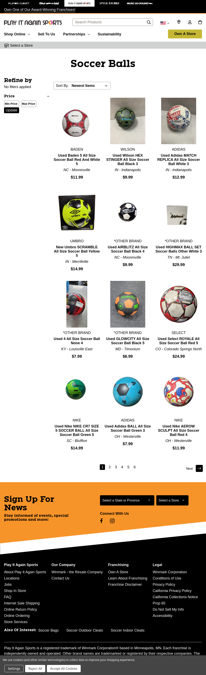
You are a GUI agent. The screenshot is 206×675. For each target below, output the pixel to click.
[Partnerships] (76, 34)
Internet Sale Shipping (22, 603)
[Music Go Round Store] (140, 3)
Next (194, 468)
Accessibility (162, 616)
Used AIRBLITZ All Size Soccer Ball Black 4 (128, 249)
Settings (14, 668)
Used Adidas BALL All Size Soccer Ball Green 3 (128, 428)
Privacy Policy (164, 585)
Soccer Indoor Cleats (127, 630)
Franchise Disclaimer (125, 585)
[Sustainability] (109, 34)
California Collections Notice (175, 597)
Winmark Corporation (170, 572)
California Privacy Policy (172, 591)
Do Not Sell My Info (168, 609)
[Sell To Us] (46, 34)
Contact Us (60, 578)
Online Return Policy (20, 609)
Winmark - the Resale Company (77, 572)
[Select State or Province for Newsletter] (127, 500)
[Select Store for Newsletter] (172, 500)
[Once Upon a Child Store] (49, 3)
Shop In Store (15, 591)
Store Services (16, 622)
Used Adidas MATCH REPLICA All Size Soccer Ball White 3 (178, 159)
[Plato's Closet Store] (19, 3)
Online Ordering (17, 616)
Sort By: (62, 86)
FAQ (7, 597)
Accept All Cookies (63, 668)
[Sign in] (189, 22)
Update (11, 110)
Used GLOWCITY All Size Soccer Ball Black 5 (127, 341)
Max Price (27, 104)
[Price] (26, 96)
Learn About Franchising (127, 578)
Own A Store (185, 34)
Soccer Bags (48, 630)
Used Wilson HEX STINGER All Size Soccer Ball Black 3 (127, 159)
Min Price (10, 104)
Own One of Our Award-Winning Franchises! (39, 10)
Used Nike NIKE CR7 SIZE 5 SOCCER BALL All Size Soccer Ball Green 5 (77, 430)
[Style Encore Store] (110, 3)
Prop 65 (159, 603)
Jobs (8, 585)
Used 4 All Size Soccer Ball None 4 (77, 341)
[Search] (149, 23)
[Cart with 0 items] (200, 22)
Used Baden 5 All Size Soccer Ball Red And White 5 (77, 159)
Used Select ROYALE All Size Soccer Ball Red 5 (179, 341)
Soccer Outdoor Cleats (84, 630)
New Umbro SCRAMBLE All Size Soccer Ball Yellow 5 (77, 251)
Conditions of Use (167, 578)
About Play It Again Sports (25, 572)
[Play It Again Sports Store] (79, 3)
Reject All (35, 668)
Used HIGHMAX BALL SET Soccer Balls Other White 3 (179, 249)
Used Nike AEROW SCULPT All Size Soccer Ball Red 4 (178, 430)
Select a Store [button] (21, 45)
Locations (12, 578)
